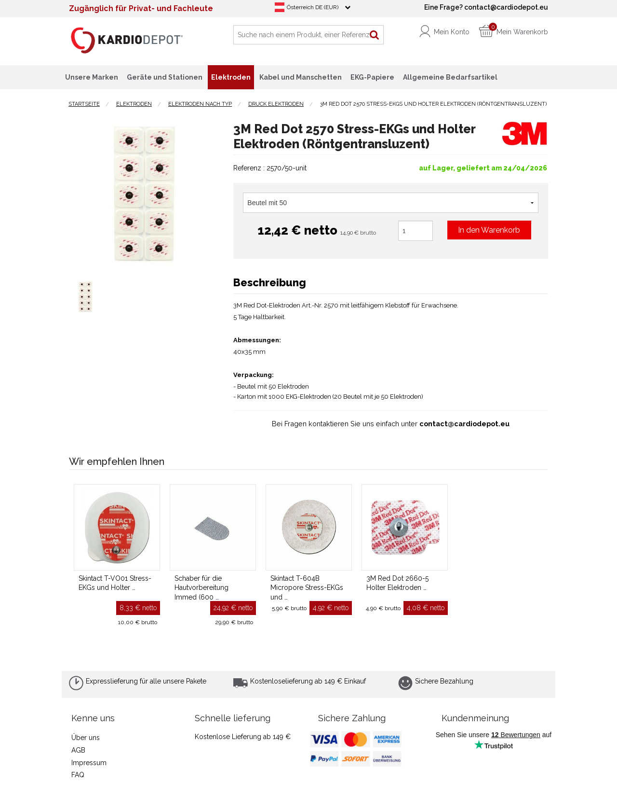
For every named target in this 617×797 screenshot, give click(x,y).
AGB (78, 750)
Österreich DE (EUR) (312, 7)
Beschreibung (269, 282)
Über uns (85, 737)
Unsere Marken (91, 77)
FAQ (77, 775)
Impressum (89, 763)
